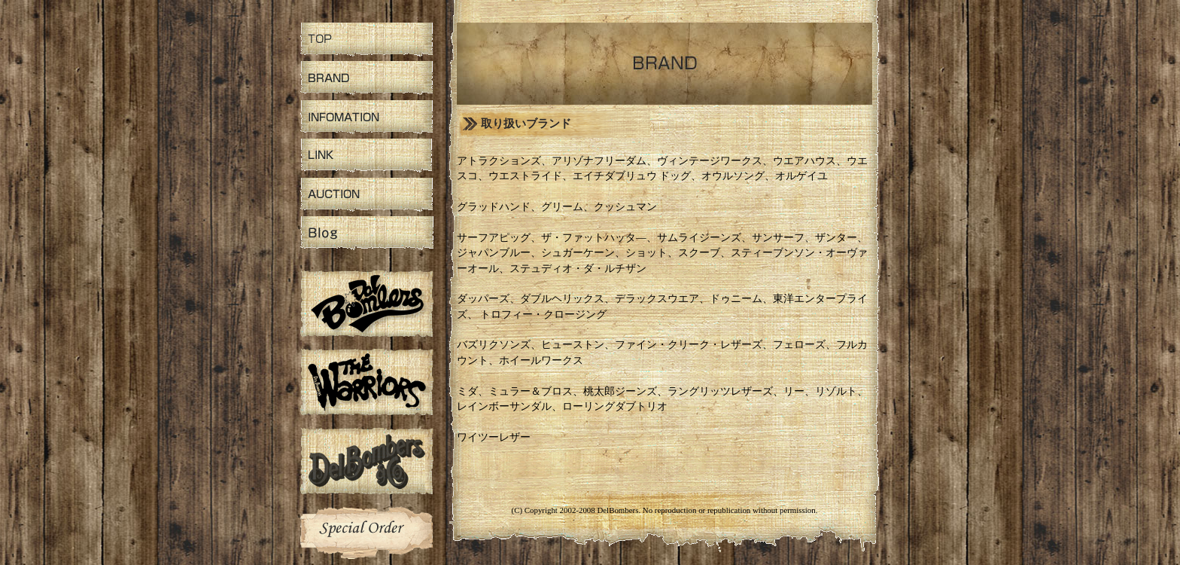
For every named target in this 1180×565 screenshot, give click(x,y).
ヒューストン (572, 344)
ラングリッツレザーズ (720, 391)
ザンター (836, 237)
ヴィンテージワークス (709, 160)
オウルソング (733, 176)
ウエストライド (525, 176)
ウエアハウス (804, 160)
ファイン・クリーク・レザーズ (688, 344)
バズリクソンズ (494, 344)
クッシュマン (625, 206)
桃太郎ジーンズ (620, 391)
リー (793, 391)
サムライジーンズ (699, 237)
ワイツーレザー (494, 437)
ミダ (467, 391)
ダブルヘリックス (562, 298)
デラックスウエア (657, 298)
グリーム (562, 206)
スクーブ (699, 252)
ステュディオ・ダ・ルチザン (577, 268)
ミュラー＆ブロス (530, 391)
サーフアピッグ (494, 237)
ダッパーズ (483, 298)
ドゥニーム (736, 298)
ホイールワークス (541, 360)
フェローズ (799, 344)
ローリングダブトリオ (615, 406)
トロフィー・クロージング (543, 314)
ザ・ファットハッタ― (593, 237)
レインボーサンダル (504, 406)
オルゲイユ (801, 176)
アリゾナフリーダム (599, 160)
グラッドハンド (494, 206)
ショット (646, 252)
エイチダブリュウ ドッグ (632, 176)
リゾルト (836, 391)
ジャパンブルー (494, 252)
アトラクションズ (499, 160)
